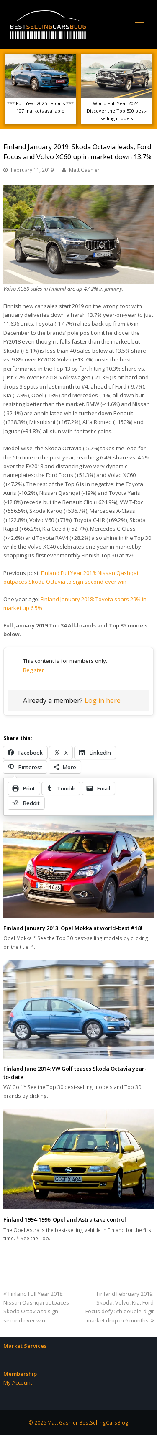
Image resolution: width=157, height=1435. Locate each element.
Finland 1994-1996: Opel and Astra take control (64, 1219)
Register (33, 670)
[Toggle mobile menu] (139, 24)
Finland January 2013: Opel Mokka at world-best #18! (72, 928)
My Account (17, 1382)
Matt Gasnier (84, 169)
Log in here (103, 700)
